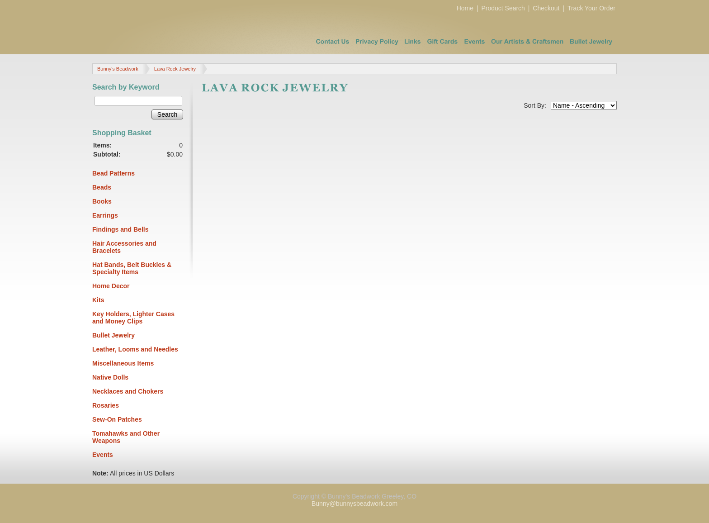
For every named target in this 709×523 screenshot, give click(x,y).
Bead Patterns (113, 173)
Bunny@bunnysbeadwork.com (354, 503)
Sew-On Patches (117, 419)
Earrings (105, 215)
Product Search (503, 8)
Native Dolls (110, 377)
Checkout (546, 8)
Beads (101, 187)
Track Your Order (591, 8)
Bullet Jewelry (113, 335)
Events (102, 454)
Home (465, 8)
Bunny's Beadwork (117, 68)
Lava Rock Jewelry (175, 68)
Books (102, 201)
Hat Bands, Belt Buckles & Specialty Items (131, 268)
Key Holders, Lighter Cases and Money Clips (133, 317)
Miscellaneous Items (123, 363)
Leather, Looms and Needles (135, 349)
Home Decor (110, 286)
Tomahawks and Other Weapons (126, 437)
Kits (98, 300)
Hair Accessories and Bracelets (124, 247)
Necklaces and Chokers (127, 391)
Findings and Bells (120, 229)
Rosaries (105, 405)
